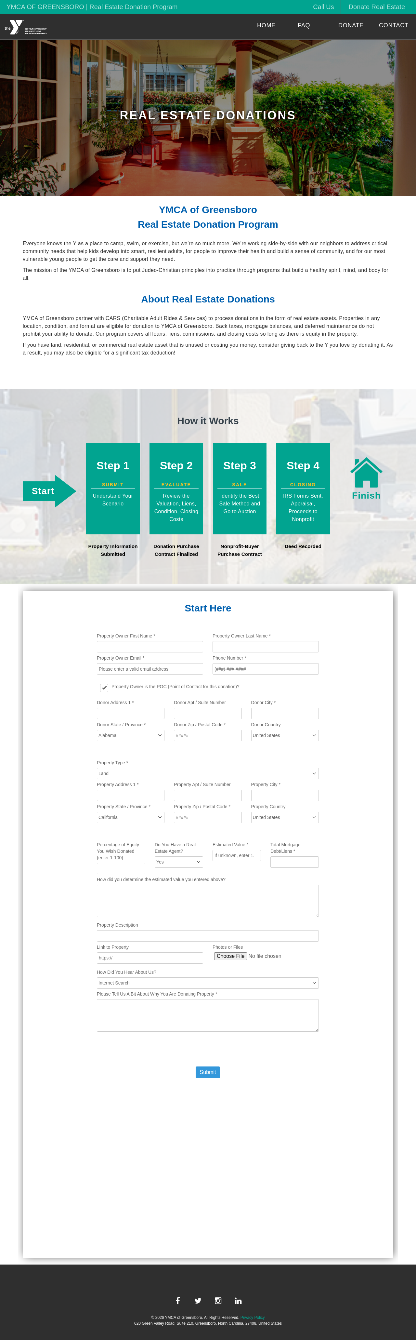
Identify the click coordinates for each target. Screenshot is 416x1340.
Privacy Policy (252, 1317)
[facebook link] (178, 1301)
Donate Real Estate (377, 6)
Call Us (323, 6)
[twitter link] (198, 1301)
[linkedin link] (238, 1301)
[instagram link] (218, 1301)
